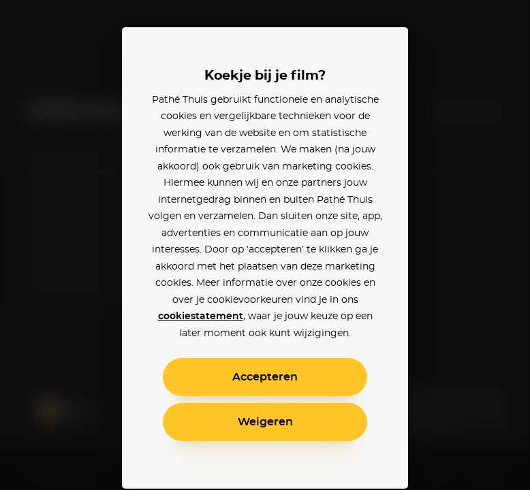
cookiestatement (200, 316)
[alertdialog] (265, 245)
